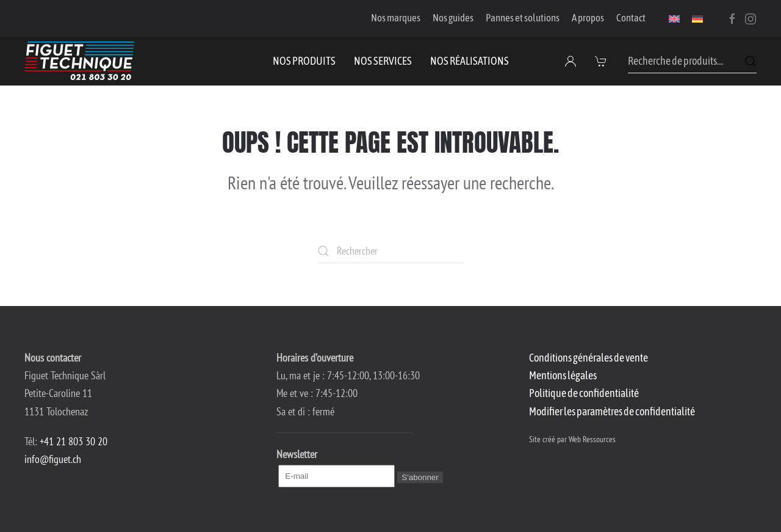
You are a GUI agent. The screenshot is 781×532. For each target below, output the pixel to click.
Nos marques (395, 18)
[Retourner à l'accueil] (79, 61)
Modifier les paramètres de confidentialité (612, 411)
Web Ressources (592, 439)
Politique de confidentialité (584, 393)
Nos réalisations (469, 60)
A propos (588, 18)
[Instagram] (750, 17)
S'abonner (419, 477)
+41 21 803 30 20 (73, 441)
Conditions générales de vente (588, 357)
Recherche (750, 61)
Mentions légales (563, 375)
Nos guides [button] (453, 18)
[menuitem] (674, 18)
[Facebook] (732, 17)
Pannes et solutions (523, 18)
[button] (602, 61)
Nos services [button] (383, 60)
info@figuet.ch (52, 459)
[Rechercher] (390, 251)
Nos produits (304, 60)
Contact (631, 18)
